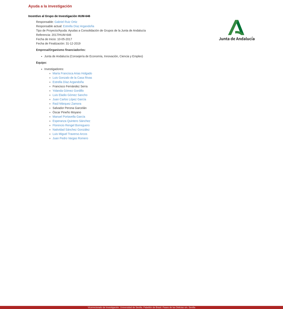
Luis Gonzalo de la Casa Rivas (72, 77)
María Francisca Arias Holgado (72, 73)
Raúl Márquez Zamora (67, 103)
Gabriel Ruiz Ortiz (66, 21)
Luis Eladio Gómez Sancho (70, 95)
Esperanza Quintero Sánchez (71, 121)
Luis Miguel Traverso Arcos (70, 134)
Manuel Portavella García (69, 116)
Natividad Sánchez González (71, 129)
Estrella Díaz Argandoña (78, 26)
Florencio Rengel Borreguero (71, 125)
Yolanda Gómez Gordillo (68, 90)
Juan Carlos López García (69, 99)
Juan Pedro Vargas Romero (70, 138)
